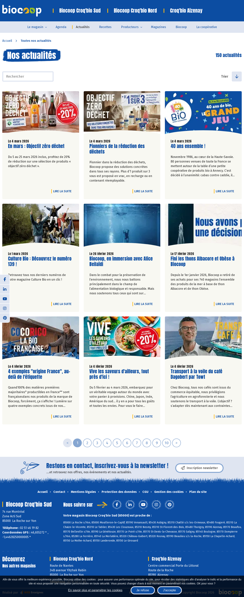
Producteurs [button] (130, 27)
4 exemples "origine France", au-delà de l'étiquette (39, 374)
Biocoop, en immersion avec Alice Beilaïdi (121, 261)
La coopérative (206, 27)
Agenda (61, 27)
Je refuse (142, 590)
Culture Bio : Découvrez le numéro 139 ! (39, 261)
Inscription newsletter (199, 468)
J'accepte (169, 590)
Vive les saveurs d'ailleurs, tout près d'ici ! (119, 374)
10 (167, 443)
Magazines (158, 27)
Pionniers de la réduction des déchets (117, 148)
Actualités (83, 27)
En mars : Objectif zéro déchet (36, 146)
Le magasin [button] (35, 27)
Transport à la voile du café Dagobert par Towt (196, 374)
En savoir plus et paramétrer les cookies (95, 590)
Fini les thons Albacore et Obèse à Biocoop (202, 261)
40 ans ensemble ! (188, 146)
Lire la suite (63, 191)
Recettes (105, 27)
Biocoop (181, 27)
